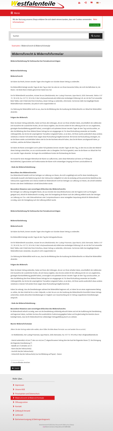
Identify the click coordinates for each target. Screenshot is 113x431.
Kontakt (17, 406)
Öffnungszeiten (20, 402)
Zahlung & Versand (21, 411)
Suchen (95, 36)
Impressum (18, 385)
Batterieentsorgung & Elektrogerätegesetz (31, 419)
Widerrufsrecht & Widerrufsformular (28, 398)
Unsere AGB (18, 389)
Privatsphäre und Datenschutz (26, 393)
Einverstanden (95, 25)
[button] (98, 2)
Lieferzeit (17, 415)
